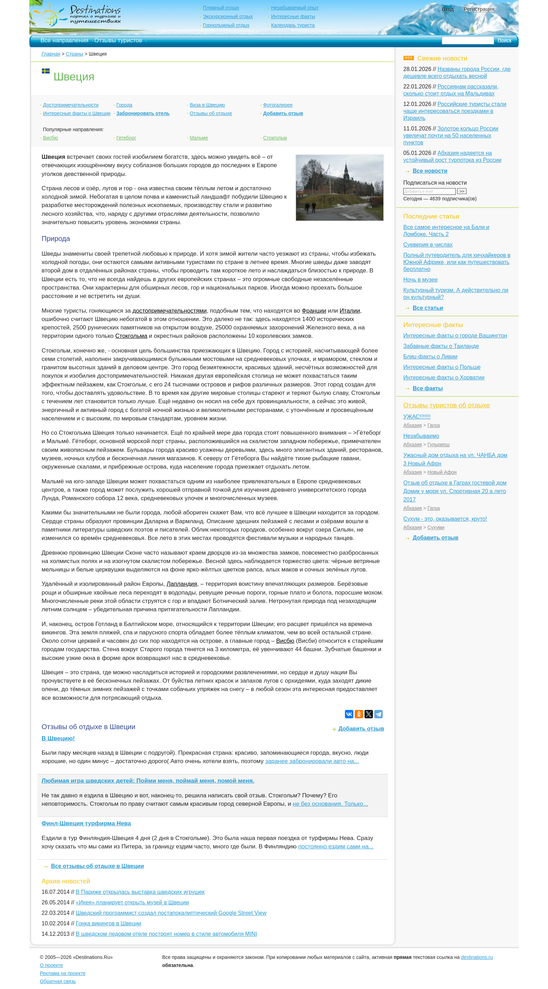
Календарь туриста (293, 25)
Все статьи (428, 308)
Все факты (428, 388)
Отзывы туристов (118, 40)
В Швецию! (58, 738)
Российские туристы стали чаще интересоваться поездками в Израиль (454, 111)
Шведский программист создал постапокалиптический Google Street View (171, 913)
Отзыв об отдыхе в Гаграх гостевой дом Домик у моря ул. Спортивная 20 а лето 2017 (454, 491)
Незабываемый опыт (295, 7)
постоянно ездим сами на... (336, 846)
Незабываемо (421, 436)
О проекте (51, 965)
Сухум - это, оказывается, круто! (445, 519)
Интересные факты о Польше (442, 367)
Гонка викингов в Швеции (108, 923)
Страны (74, 54)
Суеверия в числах (428, 245)
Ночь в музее (420, 280)
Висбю (50, 138)
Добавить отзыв (283, 113)
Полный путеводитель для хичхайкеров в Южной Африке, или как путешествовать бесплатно (457, 262)
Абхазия (412, 425)
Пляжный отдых (221, 7)
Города (124, 105)
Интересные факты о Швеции (76, 113)
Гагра (433, 425)
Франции (314, 310)
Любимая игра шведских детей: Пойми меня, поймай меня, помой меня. (148, 780)
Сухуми (435, 527)
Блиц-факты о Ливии (430, 357)
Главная (51, 54)
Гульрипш (438, 444)
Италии (350, 310)
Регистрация (479, 9)
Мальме (199, 138)
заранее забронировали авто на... (312, 761)
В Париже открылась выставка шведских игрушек (140, 892)
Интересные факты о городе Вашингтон (455, 336)
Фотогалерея (278, 105)
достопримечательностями (169, 310)
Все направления (64, 40)
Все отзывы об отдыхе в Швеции (97, 866)
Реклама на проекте (63, 973)
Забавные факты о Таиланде (441, 346)
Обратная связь (58, 981)
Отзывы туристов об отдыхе (446, 405)
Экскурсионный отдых (228, 16)
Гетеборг (126, 138)
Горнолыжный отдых (226, 25)
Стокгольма (131, 336)
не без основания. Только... (330, 804)
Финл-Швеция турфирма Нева (86, 823)
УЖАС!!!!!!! (417, 417)
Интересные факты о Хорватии (443, 377)
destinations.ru (477, 957)
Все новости (430, 171)
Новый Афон (442, 472)
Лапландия (182, 584)
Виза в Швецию (207, 105)
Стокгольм (275, 138)
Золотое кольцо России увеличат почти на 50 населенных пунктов (450, 135)
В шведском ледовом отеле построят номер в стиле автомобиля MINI (166, 934)
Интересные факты (293, 16)
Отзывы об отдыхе (211, 113)
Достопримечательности (71, 105)
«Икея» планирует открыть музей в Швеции (132, 902)
